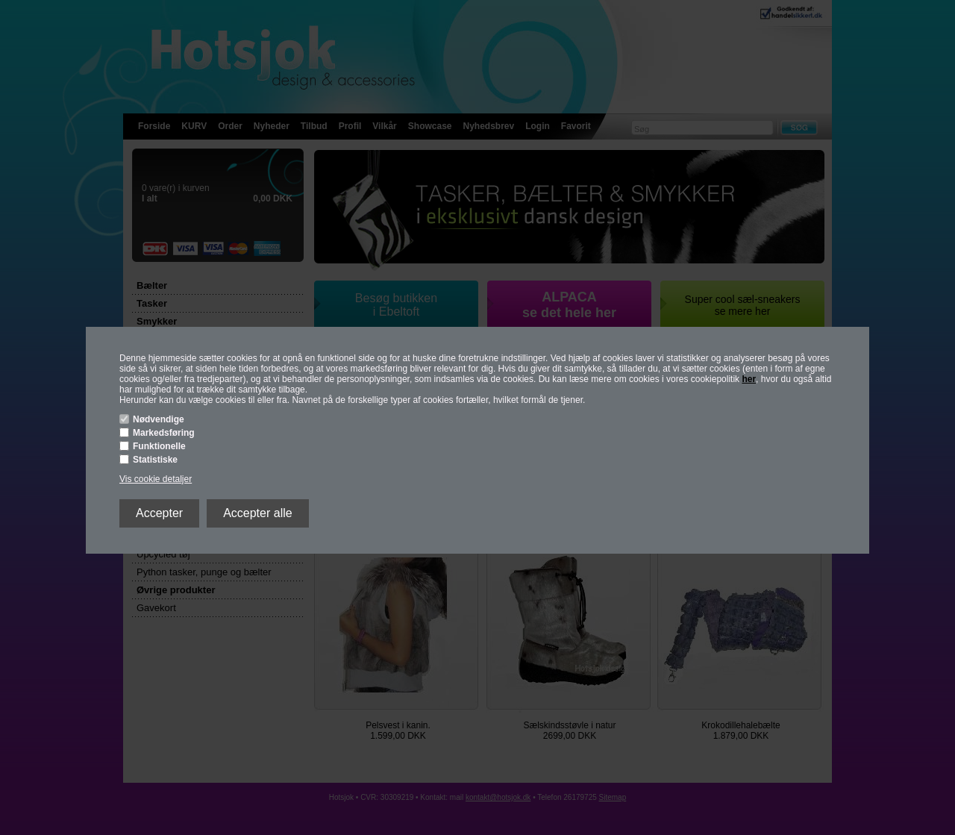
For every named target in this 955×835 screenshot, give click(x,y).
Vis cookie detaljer (155, 479)
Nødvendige (158, 419)
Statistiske (155, 459)
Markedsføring (164, 433)
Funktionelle (159, 446)
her (749, 379)
